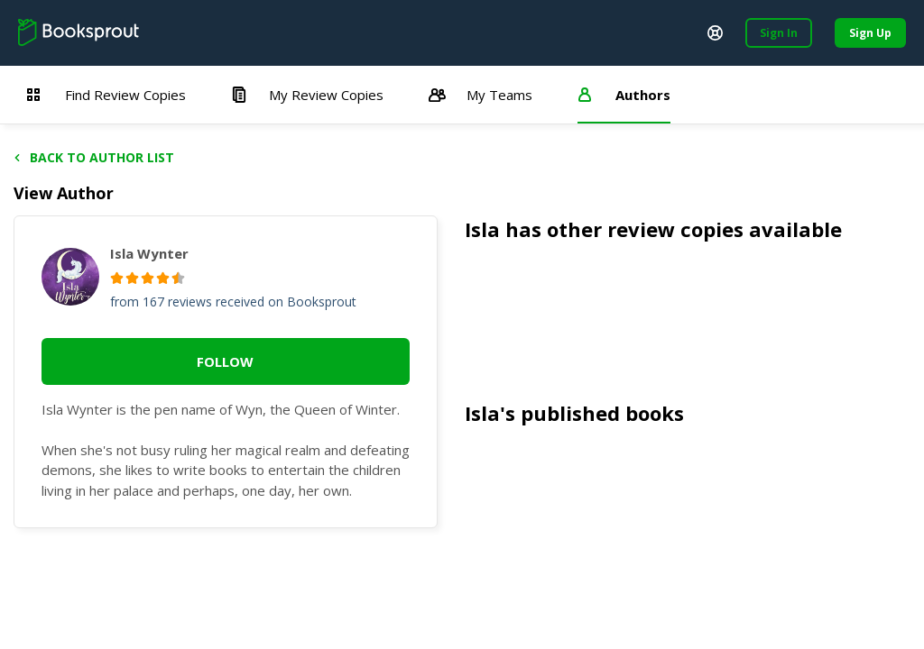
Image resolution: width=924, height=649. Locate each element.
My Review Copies (307, 95)
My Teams (480, 95)
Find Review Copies (106, 95)
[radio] (117, 278)
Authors (624, 95)
